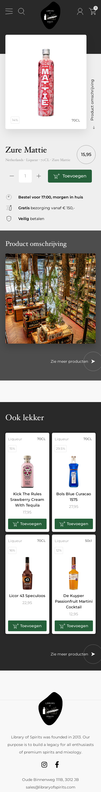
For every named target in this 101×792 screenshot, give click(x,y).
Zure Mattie (61, 160)
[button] (27, 524)
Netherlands (14, 160)
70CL (45, 160)
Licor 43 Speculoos (27, 595)
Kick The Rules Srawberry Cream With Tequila (27, 499)
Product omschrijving (92, 100)
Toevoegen (74, 176)
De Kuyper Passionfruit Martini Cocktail (74, 601)
